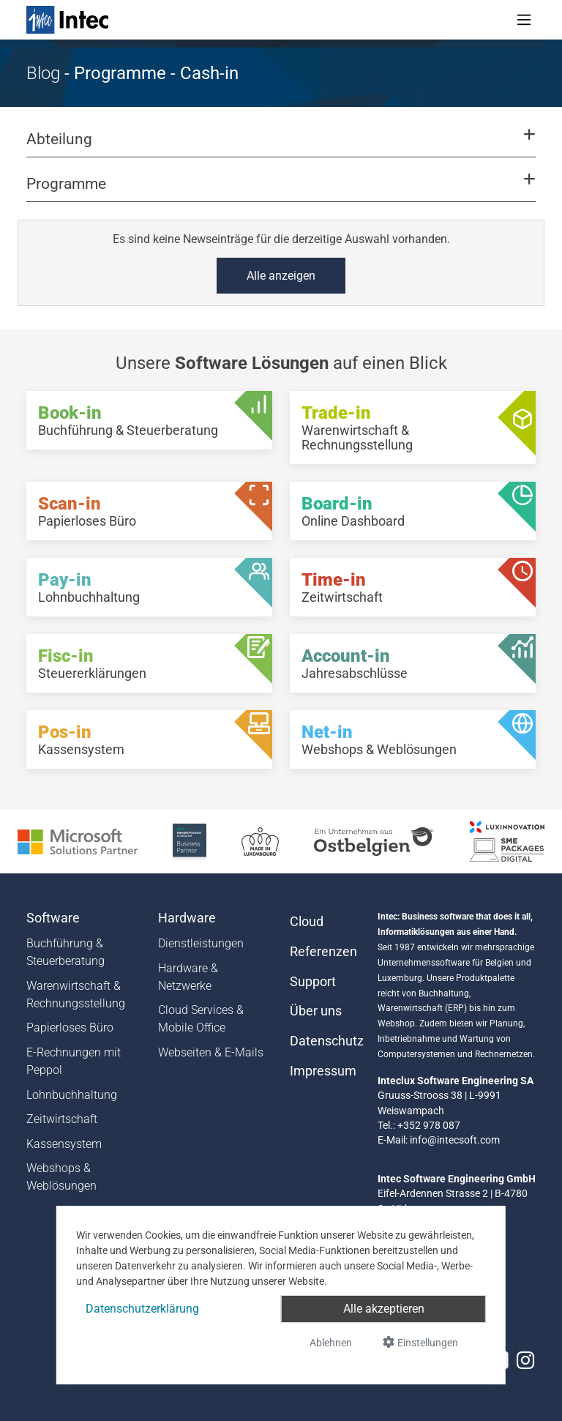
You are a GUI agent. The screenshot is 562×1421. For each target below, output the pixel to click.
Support (313, 981)
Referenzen (323, 951)
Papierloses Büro (69, 1027)
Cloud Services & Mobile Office (201, 1018)
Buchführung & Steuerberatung (65, 952)
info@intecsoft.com (455, 1140)
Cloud (306, 921)
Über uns (316, 1011)
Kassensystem (64, 1144)
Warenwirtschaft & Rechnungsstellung (75, 994)
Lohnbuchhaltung (71, 1095)
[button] (281, 145)
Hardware (187, 918)
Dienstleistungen (201, 943)
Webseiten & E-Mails (210, 1052)
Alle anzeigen (281, 276)
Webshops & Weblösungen (61, 1177)
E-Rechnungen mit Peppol (73, 1061)
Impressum (323, 1071)
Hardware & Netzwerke (188, 977)
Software (53, 918)
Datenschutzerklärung (142, 1309)
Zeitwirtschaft (61, 1119)
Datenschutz (325, 1041)
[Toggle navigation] (524, 19)
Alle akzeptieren (383, 1309)
